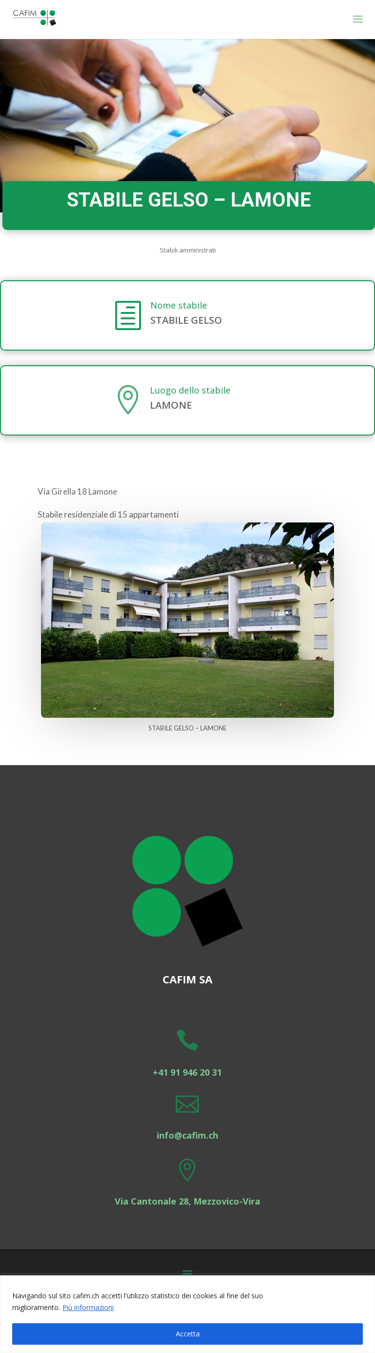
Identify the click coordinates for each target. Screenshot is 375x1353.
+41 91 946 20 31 (187, 1072)
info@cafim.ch (187, 1135)
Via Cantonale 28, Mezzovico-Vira (187, 1201)
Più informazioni (88, 1307)
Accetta (188, 1333)
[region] (187, 1314)
